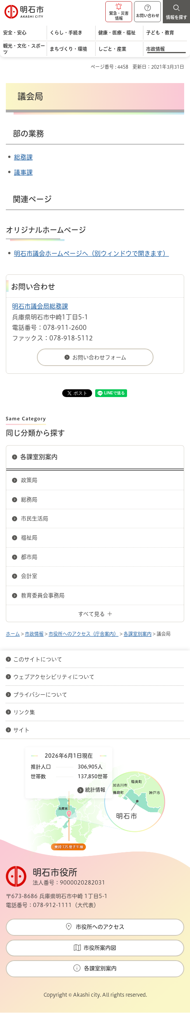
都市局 (29, 557)
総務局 (29, 499)
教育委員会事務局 (42, 595)
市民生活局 (34, 518)
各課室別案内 (39, 457)
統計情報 (95, 789)
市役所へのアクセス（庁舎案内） (84, 633)
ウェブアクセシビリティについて (53, 677)
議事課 (23, 172)
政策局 (29, 480)
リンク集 (24, 712)
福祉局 (29, 537)
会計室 (29, 576)
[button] (118, 11)
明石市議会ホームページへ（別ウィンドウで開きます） (91, 253)
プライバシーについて (40, 694)
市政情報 (34, 633)
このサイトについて (37, 659)
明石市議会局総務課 (40, 306)
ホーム (13, 633)
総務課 (23, 157)
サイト (22, 730)
